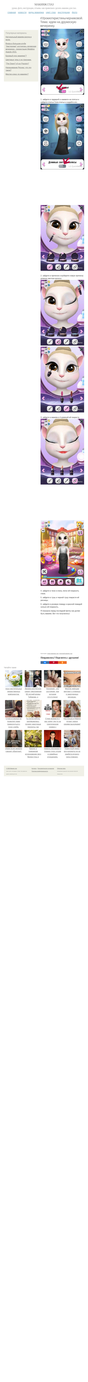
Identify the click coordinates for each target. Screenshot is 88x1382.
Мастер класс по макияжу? (17, 74)
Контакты (34, 768)
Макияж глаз (44, 4)
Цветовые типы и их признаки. (19, 60)
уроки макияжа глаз (53, 653)
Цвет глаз (51, 12)
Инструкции (64, 12)
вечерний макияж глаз (65, 653)
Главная (12, 12)
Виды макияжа (36, 12)
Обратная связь (61, 768)
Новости (22, 12)
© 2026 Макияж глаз (11, 768)
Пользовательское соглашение (46, 768)
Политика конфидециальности (40, 771)
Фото (74, 12)
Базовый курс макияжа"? (16, 56)
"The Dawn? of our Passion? (17, 64)
